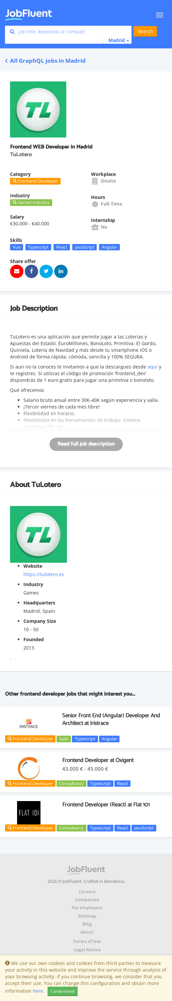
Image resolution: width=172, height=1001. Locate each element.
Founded (33, 639)
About (87, 932)
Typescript (38, 247)
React (61, 247)
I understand (62, 991)
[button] (116, 40)
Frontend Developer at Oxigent (98, 760)
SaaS (63, 739)
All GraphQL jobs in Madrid (45, 60)
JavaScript (84, 247)
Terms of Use (87, 941)
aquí (153, 366)
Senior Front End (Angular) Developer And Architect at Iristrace (111, 719)
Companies (87, 900)
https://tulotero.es (43, 574)
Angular (109, 247)
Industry (33, 584)
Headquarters (39, 602)
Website (32, 566)
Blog (87, 924)
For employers (87, 908)
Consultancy (71, 783)
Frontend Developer (30, 739)
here (38, 991)
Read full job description (86, 444)
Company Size (39, 621)
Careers (87, 892)
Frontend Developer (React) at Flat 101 (106, 804)
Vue (16, 247)
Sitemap (87, 916)
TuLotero (46, 485)
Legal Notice (87, 950)
